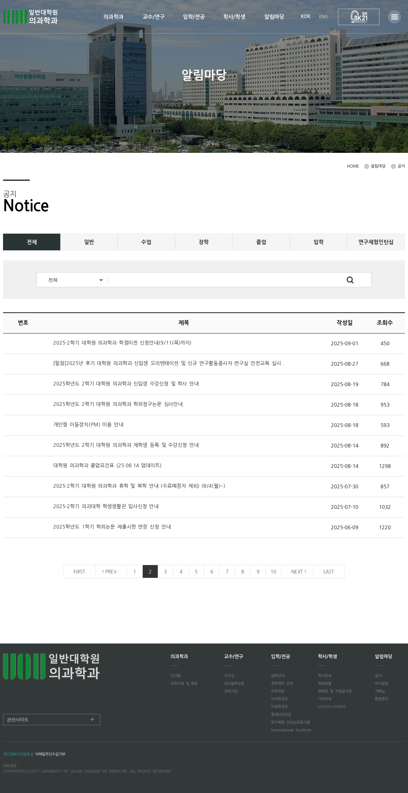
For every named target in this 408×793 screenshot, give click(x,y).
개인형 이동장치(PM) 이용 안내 (88, 424)
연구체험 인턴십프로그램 (290, 722)
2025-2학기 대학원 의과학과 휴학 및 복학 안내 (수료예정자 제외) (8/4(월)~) (139, 485)
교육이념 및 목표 (184, 683)
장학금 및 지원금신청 (335, 691)
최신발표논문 (234, 683)
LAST (329, 571)
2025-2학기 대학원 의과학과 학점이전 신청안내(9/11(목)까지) (123, 342)
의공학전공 (279, 707)
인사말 (176, 676)
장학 (204, 242)
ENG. (324, 16)
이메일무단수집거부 (50, 754)
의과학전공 (279, 699)
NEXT (297, 571)
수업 (146, 242)
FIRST (79, 571)
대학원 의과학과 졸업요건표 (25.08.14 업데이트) (107, 465)
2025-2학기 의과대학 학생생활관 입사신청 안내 (107, 506)
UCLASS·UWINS (332, 707)
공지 (378, 676)
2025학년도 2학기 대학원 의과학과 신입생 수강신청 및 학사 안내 (127, 383)
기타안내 (324, 699)
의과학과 (114, 16)
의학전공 (277, 691)
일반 (89, 242)
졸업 (261, 242)
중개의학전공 (281, 715)
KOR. (306, 16)
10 (273, 571)
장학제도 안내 (282, 683)
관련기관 (230, 691)
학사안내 (324, 676)
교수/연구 (154, 16)
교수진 (229, 676)
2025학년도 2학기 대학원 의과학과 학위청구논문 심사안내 (119, 404)
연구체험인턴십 (376, 242)
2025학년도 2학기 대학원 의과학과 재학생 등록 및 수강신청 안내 (127, 444)
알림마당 (274, 16)
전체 (32, 242)
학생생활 (324, 683)
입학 (319, 242)
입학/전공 (194, 16)
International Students (291, 730)
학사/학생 (234, 16)
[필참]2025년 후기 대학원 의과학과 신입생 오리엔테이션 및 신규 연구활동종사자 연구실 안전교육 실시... (169, 363)
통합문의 (381, 699)
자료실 (380, 691)
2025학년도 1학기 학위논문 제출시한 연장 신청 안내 (113, 526)
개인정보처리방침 (16, 754)
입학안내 (277, 676)
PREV (111, 571)
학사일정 (381, 683)
